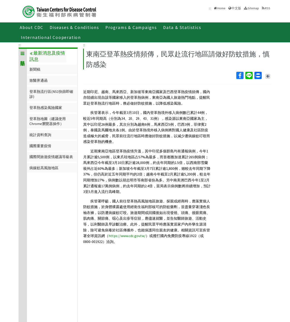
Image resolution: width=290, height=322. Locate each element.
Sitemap (253, 8)
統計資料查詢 (40, 134)
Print (258, 75)
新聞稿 (34, 69)
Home (221, 8)
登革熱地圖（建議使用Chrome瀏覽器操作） (47, 121)
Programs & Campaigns (131, 27)
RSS (267, 8)
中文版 (236, 8)
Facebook (240, 75)
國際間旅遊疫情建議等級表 (51, 156)
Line (249, 75)
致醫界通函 (38, 80)
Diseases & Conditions (74, 27)
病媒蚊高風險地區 (43, 168)
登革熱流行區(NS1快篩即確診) (51, 94)
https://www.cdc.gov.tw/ (127, 235)
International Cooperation (51, 37)
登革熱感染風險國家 (45, 107)
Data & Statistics (182, 27)
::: (20, 45)
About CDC (31, 27)
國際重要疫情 (40, 146)
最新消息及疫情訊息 (47, 56)
